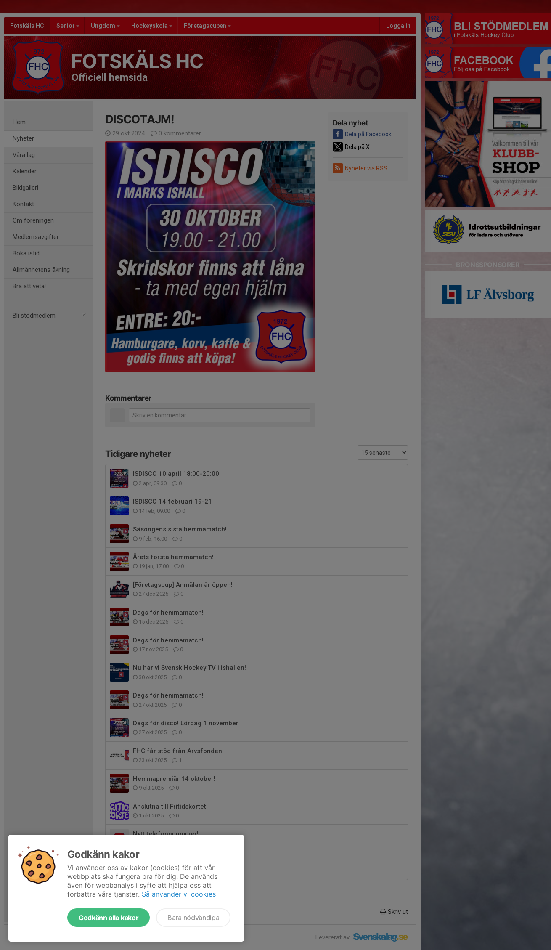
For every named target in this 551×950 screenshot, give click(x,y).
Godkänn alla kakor (108, 917)
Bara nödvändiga (193, 917)
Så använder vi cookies (179, 894)
